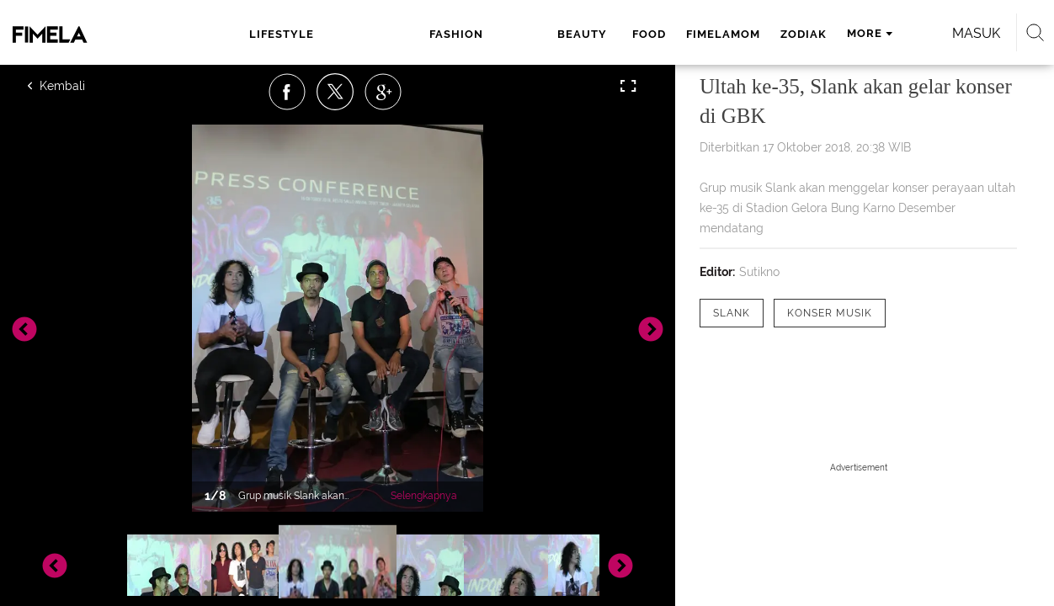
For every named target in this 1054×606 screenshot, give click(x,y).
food (510, 34)
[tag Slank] (731, 313)
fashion (369, 34)
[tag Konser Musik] (830, 313)
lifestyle (274, 34)
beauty (448, 34)
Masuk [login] (914, 33)
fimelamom (584, 34)
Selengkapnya (424, 496)
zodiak (664, 34)
